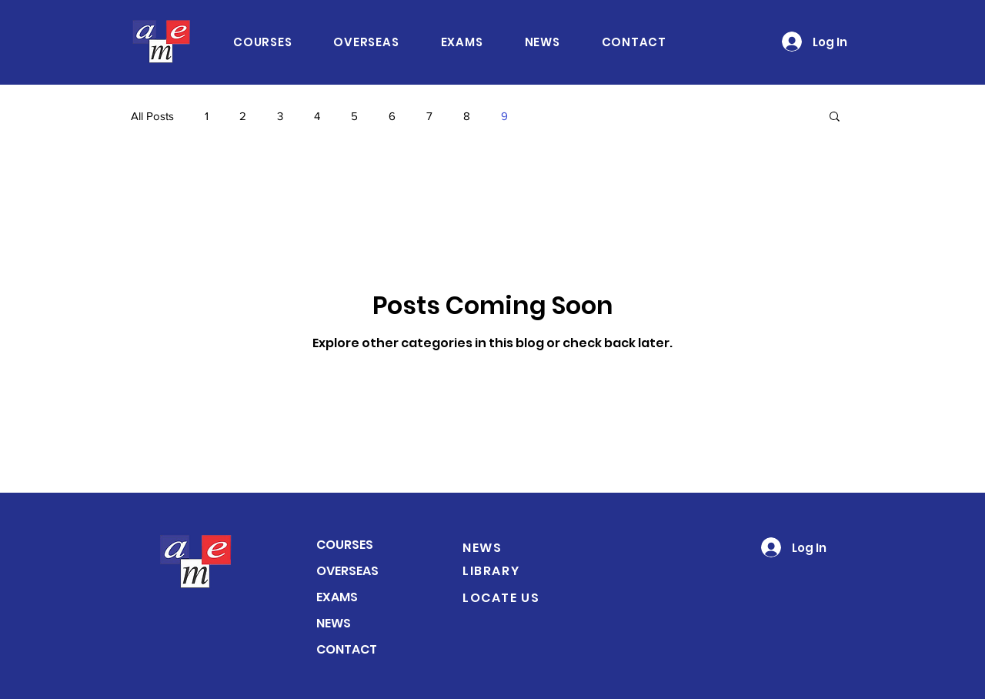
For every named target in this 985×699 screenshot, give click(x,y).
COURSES (344, 545)
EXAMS (337, 597)
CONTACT (346, 649)
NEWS (333, 623)
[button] (834, 117)
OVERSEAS (347, 571)
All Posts (152, 115)
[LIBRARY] (508, 570)
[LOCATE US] (517, 597)
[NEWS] (508, 547)
